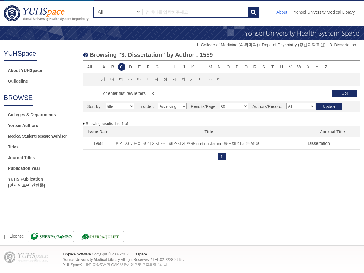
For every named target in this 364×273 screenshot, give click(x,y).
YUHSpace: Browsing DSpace (47, 13)
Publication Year (24, 168)
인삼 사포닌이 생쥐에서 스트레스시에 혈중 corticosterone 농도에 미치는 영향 (187, 143)
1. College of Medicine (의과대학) (227, 45)
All (89, 67)
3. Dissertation (343, 45)
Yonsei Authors (23, 125)
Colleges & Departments (32, 114)
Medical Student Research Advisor (37, 136)
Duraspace (138, 254)
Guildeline (18, 81)
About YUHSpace (25, 70)
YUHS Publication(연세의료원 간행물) (26, 182)
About (281, 12)
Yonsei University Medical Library (324, 12)
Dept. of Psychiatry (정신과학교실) (294, 45)
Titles (13, 147)
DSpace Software (77, 254)
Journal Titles (21, 157)
